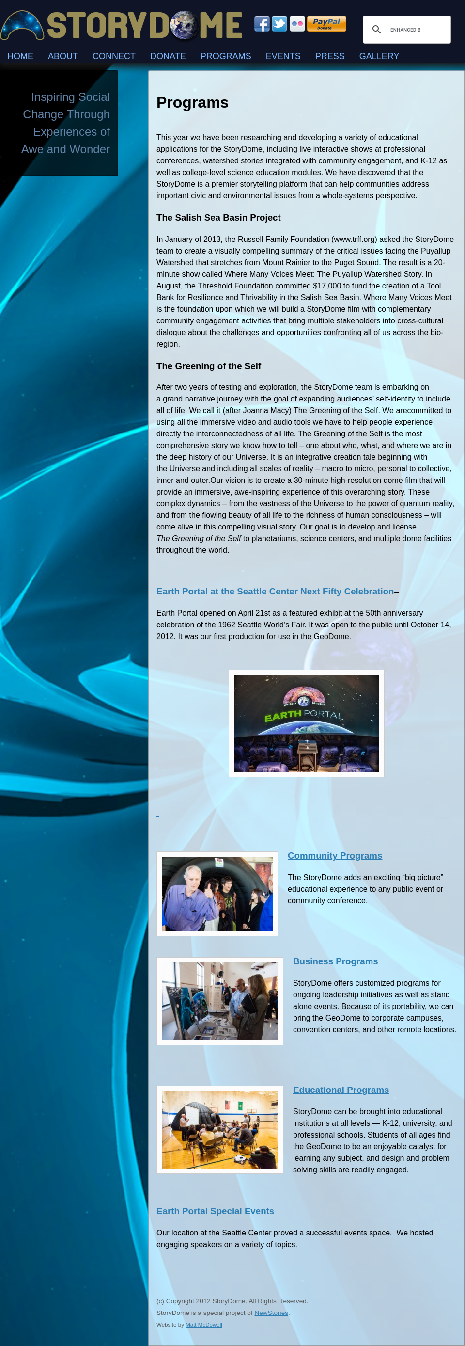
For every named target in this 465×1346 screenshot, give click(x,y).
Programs (226, 56)
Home (20, 56)
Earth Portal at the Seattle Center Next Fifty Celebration (275, 591)
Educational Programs (341, 1090)
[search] (405, 29)
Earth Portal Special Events (215, 1211)
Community (314, 855)
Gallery (379, 56)
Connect (114, 56)
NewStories (271, 1312)
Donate (168, 56)
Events (283, 56)
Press (330, 56)
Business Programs (335, 961)
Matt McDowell (204, 1325)
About (63, 56)
